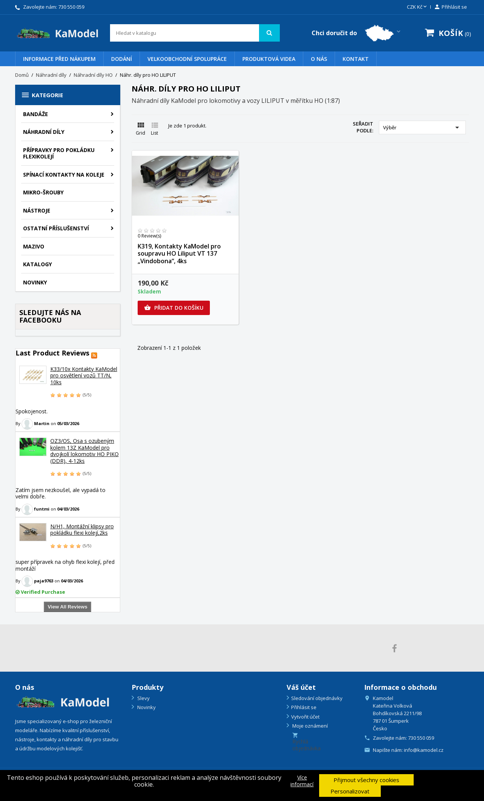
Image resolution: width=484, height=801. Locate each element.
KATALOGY (37, 264)
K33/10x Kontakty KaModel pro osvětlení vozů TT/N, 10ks (83, 375)
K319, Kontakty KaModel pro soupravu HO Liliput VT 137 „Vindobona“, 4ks (179, 253)
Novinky (146, 707)
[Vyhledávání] (195, 33)
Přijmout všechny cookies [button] (366, 780)
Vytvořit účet (305, 716)
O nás (319, 58)
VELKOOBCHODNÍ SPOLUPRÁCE (187, 58)
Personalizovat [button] (349, 791)
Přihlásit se (303, 707)
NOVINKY (35, 282)
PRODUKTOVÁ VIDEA (268, 58)
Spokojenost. (32, 411)
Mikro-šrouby (43, 192)
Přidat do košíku (173, 308)
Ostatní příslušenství (56, 228)
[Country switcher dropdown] (357, 33)
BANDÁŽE (35, 114)
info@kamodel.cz (424, 750)
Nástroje (36, 210)
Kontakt (356, 58)
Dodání (121, 58)
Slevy (143, 698)
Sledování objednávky (317, 698)
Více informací (301, 781)
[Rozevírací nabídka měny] (417, 7)
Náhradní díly (43, 131)
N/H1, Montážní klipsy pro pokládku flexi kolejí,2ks (82, 530)
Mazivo (33, 246)
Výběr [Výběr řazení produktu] (422, 127)
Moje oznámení (309, 725)
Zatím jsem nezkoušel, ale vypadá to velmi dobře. (60, 493)
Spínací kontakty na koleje (63, 174)
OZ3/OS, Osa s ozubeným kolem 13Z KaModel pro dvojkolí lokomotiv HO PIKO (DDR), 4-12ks (84, 450)
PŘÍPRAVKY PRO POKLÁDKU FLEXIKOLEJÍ (59, 153)
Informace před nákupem (59, 58)
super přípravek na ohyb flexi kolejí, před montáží (65, 565)
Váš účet (301, 687)
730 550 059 (71, 6)
